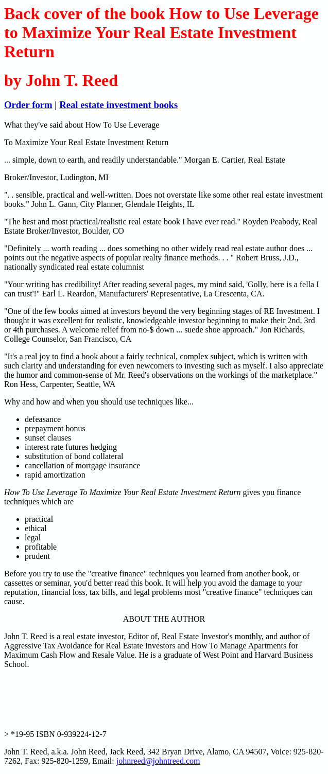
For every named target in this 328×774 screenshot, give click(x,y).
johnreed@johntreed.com (158, 761)
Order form (28, 104)
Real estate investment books (118, 104)
